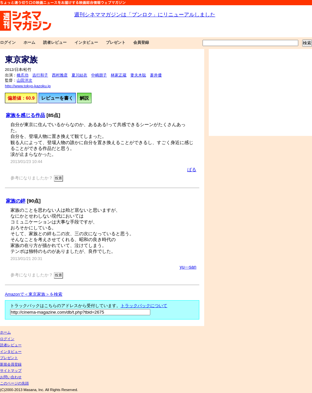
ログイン (8, 42)
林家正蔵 (118, 75)
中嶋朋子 (99, 75)
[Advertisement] (260, 92)
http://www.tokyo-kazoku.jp (28, 86)
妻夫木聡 (138, 75)
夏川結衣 (79, 75)
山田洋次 (24, 80)
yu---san (188, 267)
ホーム (29, 42)
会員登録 (141, 42)
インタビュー (86, 42)
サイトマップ (11, 370)
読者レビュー (55, 42)
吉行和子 (40, 75)
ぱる (191, 169)
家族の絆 (15, 201)
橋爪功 (22, 75)
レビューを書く (57, 98)
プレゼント (115, 42)
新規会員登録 (11, 364)
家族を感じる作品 (25, 115)
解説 (84, 98)
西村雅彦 (60, 75)
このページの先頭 (14, 383)
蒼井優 (156, 75)
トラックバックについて (144, 305)
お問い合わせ (11, 377)
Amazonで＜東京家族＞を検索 (33, 294)
